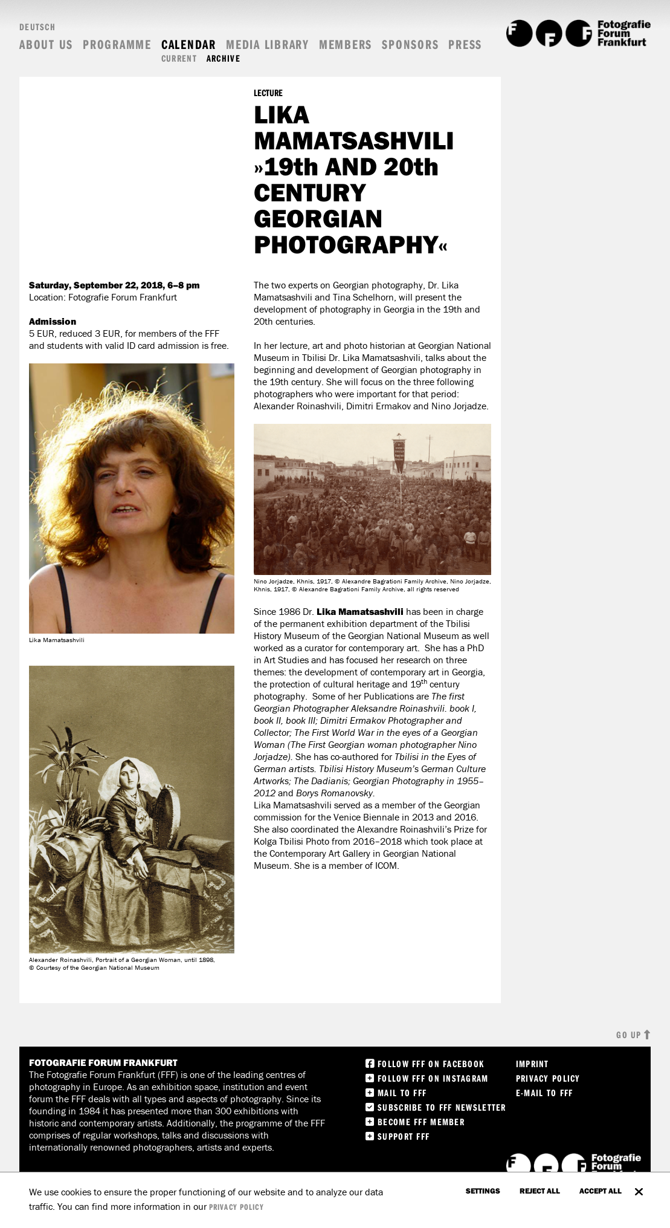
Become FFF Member (421, 1122)
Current (179, 58)
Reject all (540, 1190)
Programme (117, 44)
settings (483, 1190)
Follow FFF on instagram (433, 1078)
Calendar (188, 44)
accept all (600, 1190)
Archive (223, 58)
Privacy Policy (548, 1078)
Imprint (532, 1063)
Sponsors (410, 44)
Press (465, 44)
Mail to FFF (402, 1093)
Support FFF (404, 1136)
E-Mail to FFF (544, 1093)
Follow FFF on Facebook (431, 1063)
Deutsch (37, 27)
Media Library (267, 44)
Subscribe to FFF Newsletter (442, 1107)
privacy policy (236, 1206)
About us (46, 44)
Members (345, 44)
